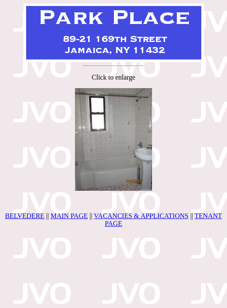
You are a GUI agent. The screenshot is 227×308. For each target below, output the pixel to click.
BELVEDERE (25, 215)
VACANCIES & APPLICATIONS (141, 215)
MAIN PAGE (69, 215)
